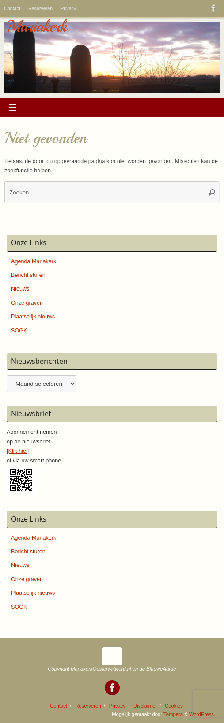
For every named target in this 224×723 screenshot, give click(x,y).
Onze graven (27, 303)
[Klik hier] (18, 451)
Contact (12, 8)
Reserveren (40, 8)
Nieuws (20, 289)
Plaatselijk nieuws (33, 316)
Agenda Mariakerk (33, 261)
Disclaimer (145, 705)
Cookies (174, 705)
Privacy (68, 8)
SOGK (19, 331)
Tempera (173, 714)
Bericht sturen (28, 275)
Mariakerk (36, 26)
